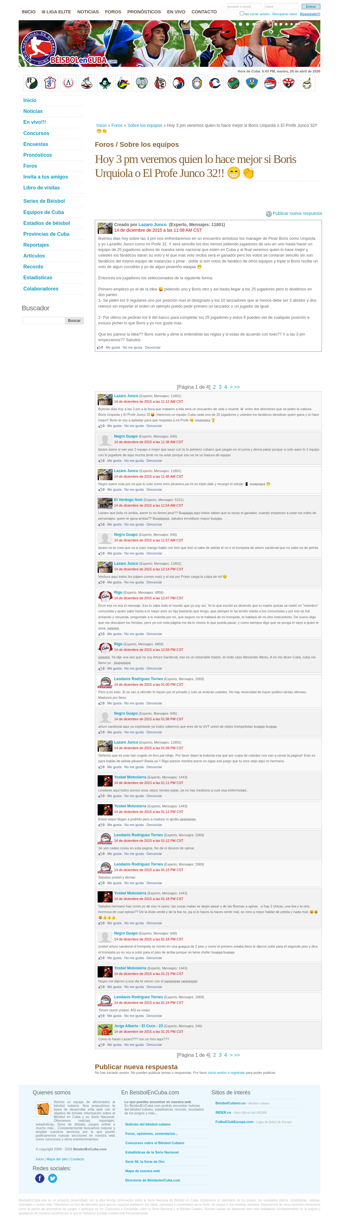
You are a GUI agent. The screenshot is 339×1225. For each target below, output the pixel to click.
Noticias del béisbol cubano (147, 1124)
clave (270, 6)
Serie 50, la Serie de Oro (145, 1161)
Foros (117, 125)
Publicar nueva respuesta (297, 213)
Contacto (77, 1159)
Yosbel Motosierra (130, 777)
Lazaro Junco (153, 224)
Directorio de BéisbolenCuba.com (152, 1180)
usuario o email (239, 6)
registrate (237, 1072)
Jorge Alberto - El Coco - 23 (138, 1026)
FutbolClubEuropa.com (254, 1122)
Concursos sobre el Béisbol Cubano (154, 1143)
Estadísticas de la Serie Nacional (152, 1152)
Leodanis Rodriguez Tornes (138, 679)
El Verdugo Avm (128, 500)
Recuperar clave (284, 14)
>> (236, 387)
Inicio (101, 125)
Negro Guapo (126, 436)
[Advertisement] (208, 107)
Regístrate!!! (310, 14)
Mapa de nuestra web (142, 1171)
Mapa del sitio (57, 1159)
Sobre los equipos (145, 125)
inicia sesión (217, 1072)
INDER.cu (241, 1112)
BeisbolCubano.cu (243, 1103)
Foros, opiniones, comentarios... (151, 1133)
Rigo (118, 592)
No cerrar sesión (257, 14)
